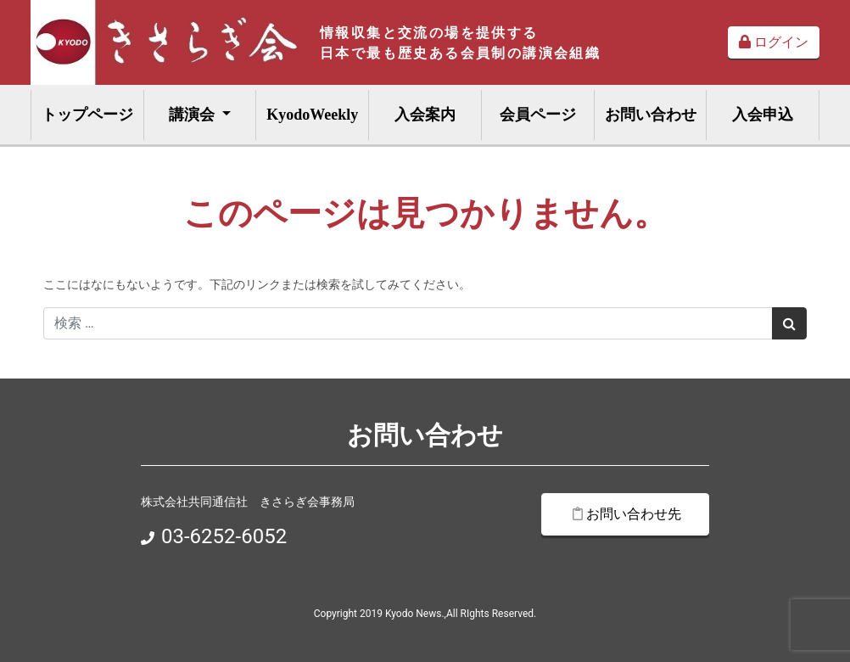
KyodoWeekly (312, 114)
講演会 (194, 114)
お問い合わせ (650, 114)
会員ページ (538, 114)
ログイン (773, 42)
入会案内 (425, 114)
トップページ (87, 114)
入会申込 (762, 114)
